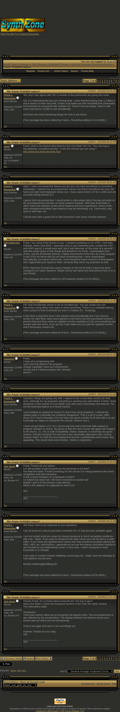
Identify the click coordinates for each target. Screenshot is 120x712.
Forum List (43, 71)
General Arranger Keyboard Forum (91, 64)
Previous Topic (11, 658)
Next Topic (44, 658)
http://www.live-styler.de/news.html (42, 151)
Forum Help (87, 71)
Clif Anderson (12, 242)
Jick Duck (9, 466)
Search (74, 71)
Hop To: (63, 671)
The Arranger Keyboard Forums (50, 64)
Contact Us (87, 683)
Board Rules (11, 682)
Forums (24, 64)
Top (5, 126)
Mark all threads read (32, 682)
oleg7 (7, 146)
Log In (112, 61)
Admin (13, 670)
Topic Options (10, 80)
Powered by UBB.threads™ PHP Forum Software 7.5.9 (60, 711)
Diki (19, 670)
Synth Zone (10, 64)
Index (29, 658)
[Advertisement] (82, 26)
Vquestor (9, 359)
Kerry (24, 670)
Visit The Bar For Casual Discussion (20, 34)
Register (30, 71)
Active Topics (61, 71)
